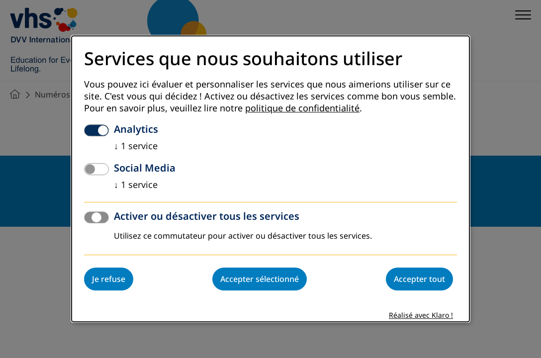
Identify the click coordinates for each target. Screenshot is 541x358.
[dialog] (270, 179)
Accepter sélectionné (259, 279)
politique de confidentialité (302, 108)
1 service (136, 146)
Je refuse (108, 279)
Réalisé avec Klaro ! (421, 316)
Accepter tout (419, 279)
